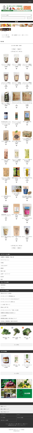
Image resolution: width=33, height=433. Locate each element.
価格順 (17, 45)
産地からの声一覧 (4, 307)
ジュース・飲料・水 (5, 35)
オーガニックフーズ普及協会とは (8, 296)
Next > (19, 49)
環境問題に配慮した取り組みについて (9, 318)
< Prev (13, 49)
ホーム (2, 31)
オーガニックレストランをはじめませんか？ (10, 298)
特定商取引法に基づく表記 (12, 425)
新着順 (20, 45)
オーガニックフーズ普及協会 (20, 429)
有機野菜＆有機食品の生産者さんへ (8, 312)
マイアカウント (3, 414)
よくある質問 (3, 315)
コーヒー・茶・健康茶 (6, 36)
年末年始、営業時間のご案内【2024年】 (9, 321)
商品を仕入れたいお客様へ (6, 293)
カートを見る (3, 417)
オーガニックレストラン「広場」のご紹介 (10, 310)
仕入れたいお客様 (20, 417)
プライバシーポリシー (20, 425)
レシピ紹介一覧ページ (5, 304)
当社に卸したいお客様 (4, 420)
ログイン (18, 414)
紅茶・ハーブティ (25, 35)
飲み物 (5, 31)
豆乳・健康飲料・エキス (16, 35)
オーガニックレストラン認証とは (8, 301)
